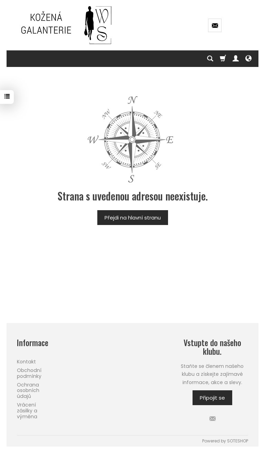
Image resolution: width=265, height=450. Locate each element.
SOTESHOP (237, 441)
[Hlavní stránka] (67, 25)
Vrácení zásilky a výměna (27, 410)
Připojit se (212, 397)
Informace (32, 343)
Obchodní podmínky (29, 373)
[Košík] (222, 58)
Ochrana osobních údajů (28, 390)
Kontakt (26, 361)
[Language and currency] (248, 58)
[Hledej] (210, 58)
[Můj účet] (235, 58)
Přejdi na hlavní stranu (133, 217)
